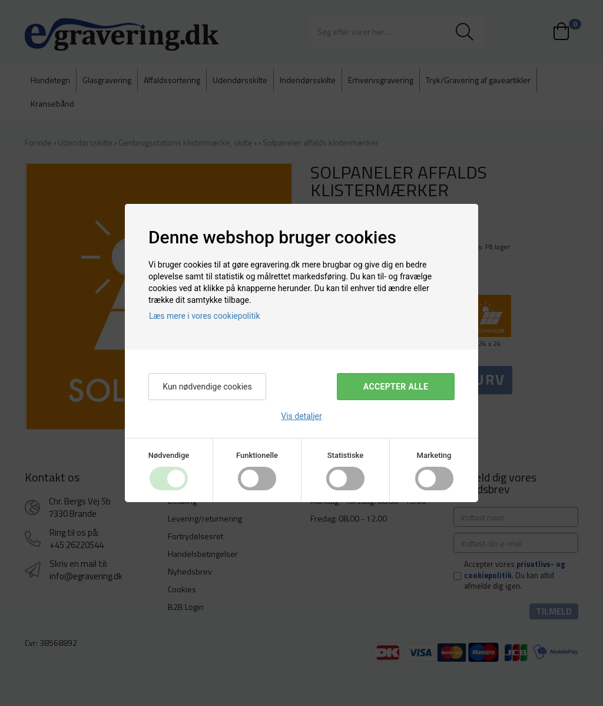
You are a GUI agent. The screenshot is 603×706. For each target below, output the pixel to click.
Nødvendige (168, 455)
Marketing (434, 455)
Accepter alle (395, 386)
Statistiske (345, 455)
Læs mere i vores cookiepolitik (204, 316)
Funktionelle (257, 455)
